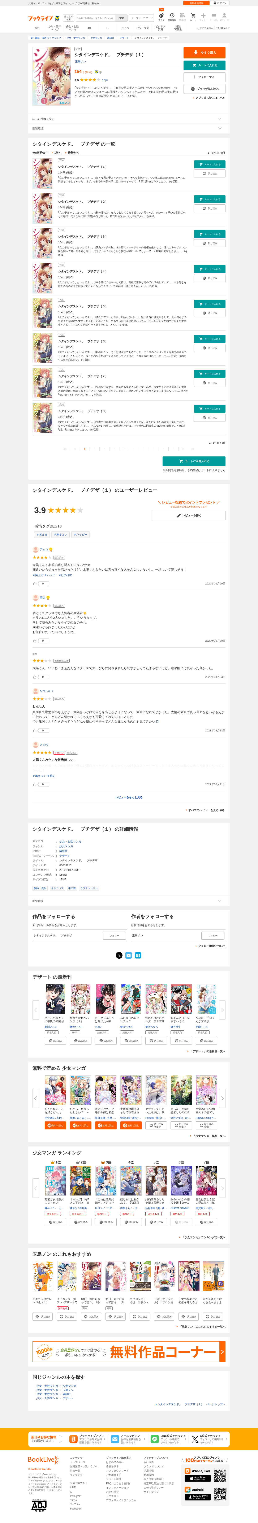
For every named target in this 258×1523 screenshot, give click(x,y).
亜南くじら (202, 1026)
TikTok (73, 1500)
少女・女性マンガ (72, 28)
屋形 (72, 1117)
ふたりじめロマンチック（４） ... (129, 1021)
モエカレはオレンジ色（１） (42, 1300)
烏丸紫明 (213, 1208)
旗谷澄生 (176, 1026)
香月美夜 (84, 1208)
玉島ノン (80, 61)
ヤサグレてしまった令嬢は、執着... (154, 1112)
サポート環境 (113, 1479)
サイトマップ (151, 1491)
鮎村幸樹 (150, 1208)
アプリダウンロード (117, 1470)
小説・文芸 (143, 27)
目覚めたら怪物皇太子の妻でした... (205, 1112)
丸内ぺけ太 (63, 1117)
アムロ (44, 549)
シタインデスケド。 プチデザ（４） (83, 271)
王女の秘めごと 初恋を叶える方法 (188, 1302)
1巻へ (57, 152)
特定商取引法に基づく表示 (159, 1483)
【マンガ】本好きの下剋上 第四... (79, 1203)
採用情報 (149, 1470)
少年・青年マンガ (54, 28)
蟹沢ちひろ (76, 1026)
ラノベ (125, 27)
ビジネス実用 (160, 28)
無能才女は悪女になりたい (54, 1201)
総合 (37, 27)
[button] (55, 1041)
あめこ (99, 1026)
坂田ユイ (100, 1208)
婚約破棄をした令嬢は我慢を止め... (154, 1203)
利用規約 (149, 1474)
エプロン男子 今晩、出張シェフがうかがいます (139, 1304)
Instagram (75, 1496)
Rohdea (149, 1117)
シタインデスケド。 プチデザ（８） (83, 411)
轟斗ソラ (50, 1208)
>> (193, 449)
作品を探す (112, 1466)
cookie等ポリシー (154, 1487)
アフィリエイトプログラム (121, 1500)
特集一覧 (75, 1470)
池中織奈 (50, 1117)
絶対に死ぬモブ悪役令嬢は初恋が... (104, 1112)
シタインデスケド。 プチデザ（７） (83, 376)
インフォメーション (117, 1487)
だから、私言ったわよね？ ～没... (79, 1112)
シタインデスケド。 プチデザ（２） (83, 201)
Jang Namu (212, 1117)
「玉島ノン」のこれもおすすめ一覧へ (202, 1326)
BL (90, 27)
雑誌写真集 (178, 28)
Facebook (75, 1508)
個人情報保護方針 (154, 1479)
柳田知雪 (125, 1117)
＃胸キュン (60, 534)
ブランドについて (154, 1466)
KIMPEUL (186, 1208)
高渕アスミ (51, 1026)
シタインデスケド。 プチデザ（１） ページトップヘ (190, 1404)
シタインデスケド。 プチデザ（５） (83, 306)
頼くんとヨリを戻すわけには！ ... (180, 1021)
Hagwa (199, 1117)
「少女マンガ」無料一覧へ (209, 1136)
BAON (188, 1117)
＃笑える (41, 534)
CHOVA (175, 1208)
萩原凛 (165, 1208)
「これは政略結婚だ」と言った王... (104, 1203)
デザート (64, 855)
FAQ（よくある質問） (118, 1483)
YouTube (75, 1504)
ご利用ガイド (223, 28)
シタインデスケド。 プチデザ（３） (83, 236)
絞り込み (68, 18)
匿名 (42, 597)
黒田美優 (100, 1117)
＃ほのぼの (65, 575)
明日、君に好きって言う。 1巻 (90, 1300)
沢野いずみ (177, 1117)
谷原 (109, 1117)
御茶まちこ (126, 1208)
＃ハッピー (80, 534)
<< (64, 449)
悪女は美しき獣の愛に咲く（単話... (205, 1203)
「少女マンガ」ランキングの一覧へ (203, 1237)
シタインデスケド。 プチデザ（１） (83, 166)
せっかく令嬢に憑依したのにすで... (180, 1112)
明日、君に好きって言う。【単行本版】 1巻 (115, 1302)
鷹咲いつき (162, 1117)
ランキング (76, 1474)
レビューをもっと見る (129, 797)
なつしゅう (46, 691)
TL (107, 27)
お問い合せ (112, 1491)
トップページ (77, 1462)
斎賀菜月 (201, 1208)
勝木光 (73, 1208)
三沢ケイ (112, 1208)
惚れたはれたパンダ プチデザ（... (154, 1021)
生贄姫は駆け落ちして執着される (129, 1112)
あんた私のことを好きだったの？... (54, 1112)
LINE (73, 1487)
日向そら (140, 1208)
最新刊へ (73, 152)
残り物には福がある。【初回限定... (129, 1203)
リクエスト (112, 1496)
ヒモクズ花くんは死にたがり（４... (104, 1021)
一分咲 (60, 1208)
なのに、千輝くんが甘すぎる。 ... (205, 1021)
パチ (141, 1117)
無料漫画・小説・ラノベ (84, 1466)
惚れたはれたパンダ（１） (79, 1019)
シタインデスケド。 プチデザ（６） (83, 341)
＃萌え (51, 775)
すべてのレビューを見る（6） (207, 810)
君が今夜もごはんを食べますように (212, 1302)
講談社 (63, 851)
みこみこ (82, 1117)
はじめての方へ (205, 28)
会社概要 (149, 1462)
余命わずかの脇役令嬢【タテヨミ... (180, 1203)
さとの (44, 744)
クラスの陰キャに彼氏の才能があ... (54, 1021)
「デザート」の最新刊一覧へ (207, 1051)
